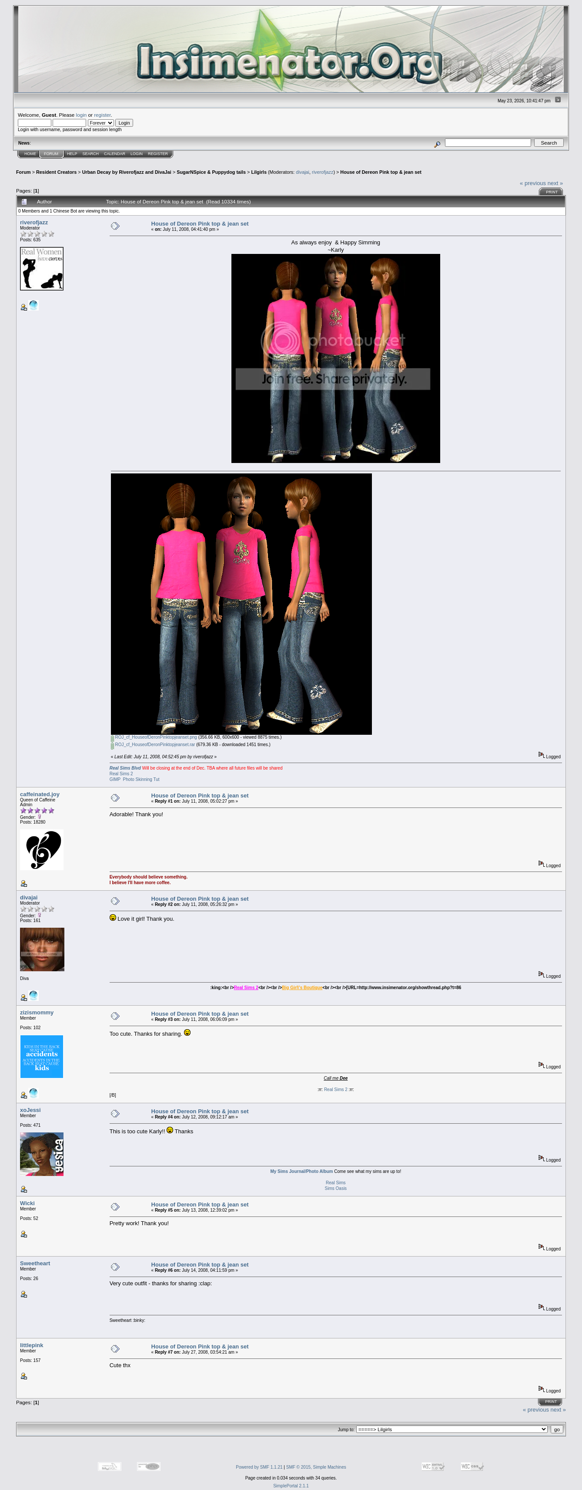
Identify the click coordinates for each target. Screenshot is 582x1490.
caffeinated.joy (40, 794)
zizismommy (37, 1012)
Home (30, 154)
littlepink (31, 1345)
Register (158, 154)
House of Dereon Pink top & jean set (380, 172)
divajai (302, 172)
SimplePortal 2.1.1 (291, 1485)
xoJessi (30, 1110)
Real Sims (336, 1182)
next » (555, 183)
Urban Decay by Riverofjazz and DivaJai (126, 172)
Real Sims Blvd (125, 768)
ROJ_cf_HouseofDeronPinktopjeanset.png (154, 737)
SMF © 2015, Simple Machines (316, 1467)
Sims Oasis (336, 1188)
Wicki (27, 1203)
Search (91, 154)
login (81, 115)
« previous (533, 183)
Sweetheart (35, 1263)
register (102, 115)
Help (72, 154)
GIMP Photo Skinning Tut (135, 779)
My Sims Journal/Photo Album (301, 1171)
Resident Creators (56, 172)
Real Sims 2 (121, 773)
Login (136, 154)
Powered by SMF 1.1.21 (259, 1467)
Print (552, 192)
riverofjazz (322, 172)
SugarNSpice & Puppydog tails (211, 172)
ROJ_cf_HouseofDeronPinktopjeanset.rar (153, 744)
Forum (51, 154)
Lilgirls (259, 172)
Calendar (114, 154)
